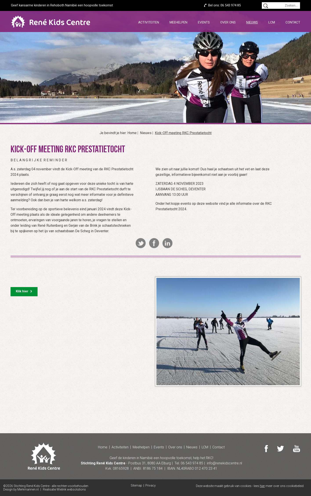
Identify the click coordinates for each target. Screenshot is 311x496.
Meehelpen (178, 22)
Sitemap (136, 485)
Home (132, 133)
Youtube (296, 448)
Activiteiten (148, 22)
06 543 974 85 (231, 5)
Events (204, 22)
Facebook (154, 243)
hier (262, 486)
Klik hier (24, 291)
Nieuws (252, 22)
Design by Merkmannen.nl (21, 489)
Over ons (228, 22)
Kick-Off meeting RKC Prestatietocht (183, 133)
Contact (293, 22)
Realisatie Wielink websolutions (64, 489)
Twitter (141, 243)
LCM (271, 22)
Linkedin (167, 243)
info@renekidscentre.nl (224, 463)
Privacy (150, 485)
